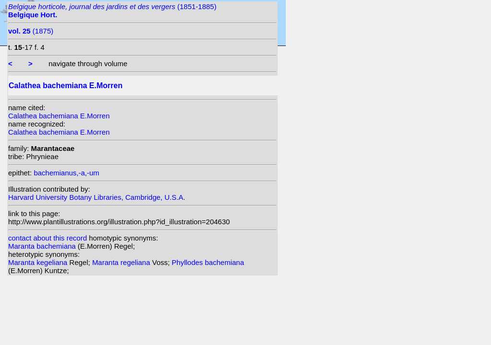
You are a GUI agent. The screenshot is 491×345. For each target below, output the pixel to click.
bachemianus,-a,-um (66, 173)
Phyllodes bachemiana (208, 262)
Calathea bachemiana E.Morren (59, 116)
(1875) (30, 31)
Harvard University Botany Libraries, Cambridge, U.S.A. (96, 197)
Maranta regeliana (122, 262)
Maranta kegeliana (39, 262)
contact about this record (47, 238)
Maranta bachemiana (43, 246)
